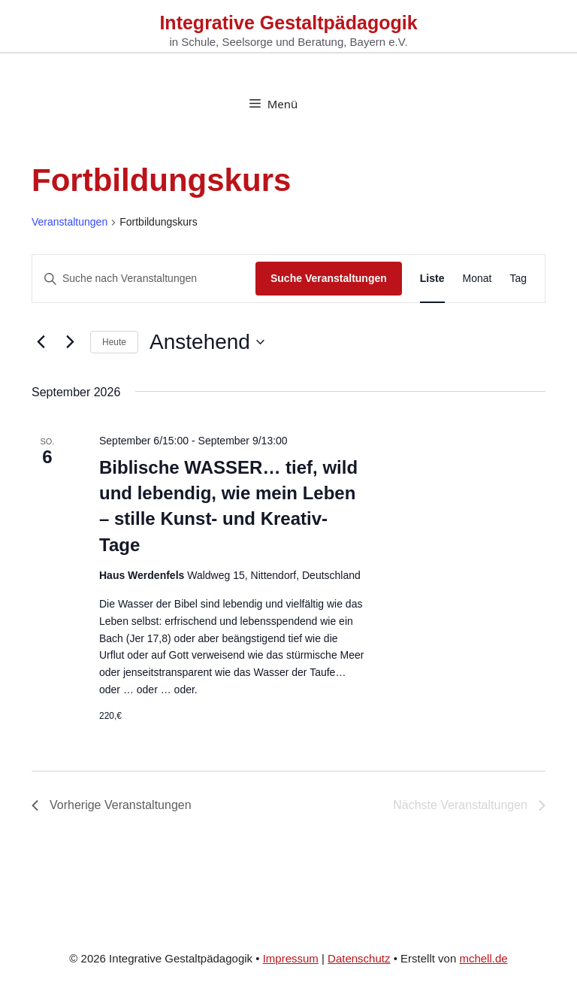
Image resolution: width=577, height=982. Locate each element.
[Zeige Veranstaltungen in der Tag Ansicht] (518, 278)
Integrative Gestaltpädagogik (288, 22)
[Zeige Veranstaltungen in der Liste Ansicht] (432, 278)
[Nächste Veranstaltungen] (70, 342)
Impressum (291, 958)
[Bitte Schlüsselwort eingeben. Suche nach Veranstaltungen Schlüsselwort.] (143, 278)
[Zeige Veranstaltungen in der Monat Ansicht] (477, 278)
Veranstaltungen (69, 222)
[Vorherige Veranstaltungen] (41, 342)
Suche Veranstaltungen (328, 278)
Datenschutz (359, 958)
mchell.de (483, 958)
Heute (114, 342)
